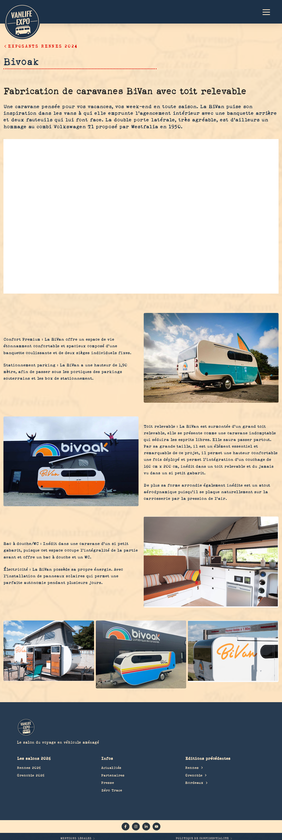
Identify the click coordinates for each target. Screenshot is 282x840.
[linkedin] (146, 826)
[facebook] (125, 826)
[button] (268, 12)
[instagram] (136, 826)
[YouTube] (156, 826)
